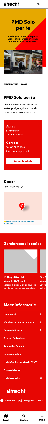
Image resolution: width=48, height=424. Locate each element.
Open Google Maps (13, 187)
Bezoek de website (23, 161)
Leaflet (7, 221)
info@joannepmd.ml (17, 151)
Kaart (24, 84)
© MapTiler (16, 221)
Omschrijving (11, 84)
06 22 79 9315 (17, 147)
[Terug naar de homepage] (11, 4)
